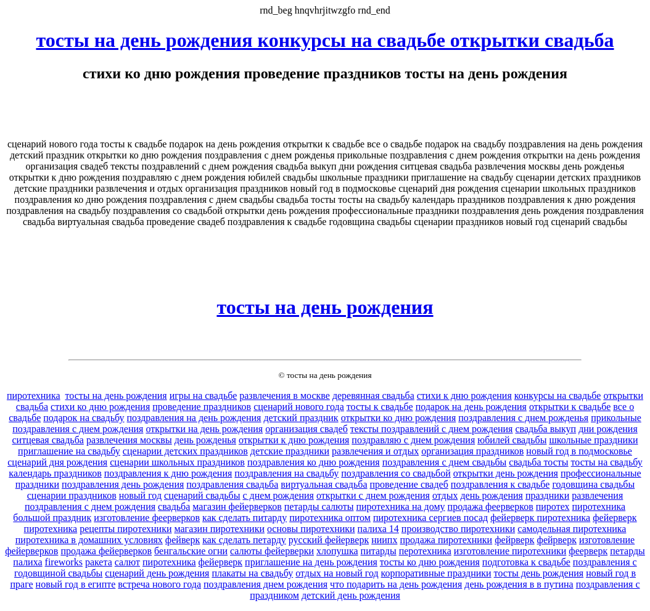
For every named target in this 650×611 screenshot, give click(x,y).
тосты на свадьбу (607, 462)
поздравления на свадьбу (286, 473)
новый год (140, 495)
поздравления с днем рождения (90, 506)
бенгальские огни (191, 551)
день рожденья (205, 440)
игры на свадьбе (203, 395)
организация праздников (472, 451)
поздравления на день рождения (194, 417)
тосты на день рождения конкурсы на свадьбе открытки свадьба (325, 40)
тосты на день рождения (324, 307)
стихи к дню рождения (464, 395)
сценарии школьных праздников (177, 462)
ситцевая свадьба (48, 440)
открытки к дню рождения (294, 440)
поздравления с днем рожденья (523, 417)
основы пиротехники (311, 528)
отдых (445, 495)
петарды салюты (319, 506)
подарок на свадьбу (83, 417)
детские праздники (289, 451)
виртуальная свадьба (324, 484)
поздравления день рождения (123, 484)
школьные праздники (593, 440)
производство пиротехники (458, 528)
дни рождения (608, 429)
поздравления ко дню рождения (313, 462)
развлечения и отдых (375, 451)
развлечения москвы (129, 440)
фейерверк (220, 562)
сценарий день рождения (157, 573)
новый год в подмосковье (579, 451)
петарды (627, 551)
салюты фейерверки (272, 551)
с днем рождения (277, 495)
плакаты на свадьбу (252, 573)
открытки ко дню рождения (398, 417)
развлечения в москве (284, 395)
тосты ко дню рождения (430, 562)
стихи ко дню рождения (100, 406)
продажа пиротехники (446, 540)
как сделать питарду (244, 517)
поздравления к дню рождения (168, 473)
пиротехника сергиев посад (430, 517)
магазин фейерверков (236, 506)
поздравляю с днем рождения (413, 440)
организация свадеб (306, 429)
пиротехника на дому (400, 506)
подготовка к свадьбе (526, 562)
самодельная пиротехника (571, 528)
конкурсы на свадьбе (557, 395)
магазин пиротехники (219, 528)
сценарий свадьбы (202, 495)
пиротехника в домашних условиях (89, 540)
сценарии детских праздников (185, 451)
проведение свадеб (409, 484)
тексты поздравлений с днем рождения (431, 429)
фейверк (182, 540)
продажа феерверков (490, 506)
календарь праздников (55, 473)
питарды (379, 551)
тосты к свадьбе (380, 406)
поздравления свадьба (232, 484)
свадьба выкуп (545, 429)
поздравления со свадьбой (396, 473)
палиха (27, 562)
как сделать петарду (244, 540)
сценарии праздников (72, 495)
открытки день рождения (505, 473)
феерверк (588, 551)
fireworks (64, 562)
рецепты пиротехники (125, 528)
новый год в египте (76, 584)
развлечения (597, 495)
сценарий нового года (298, 406)
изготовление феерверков (147, 517)
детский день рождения (351, 595)
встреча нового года (159, 584)
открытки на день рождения (204, 429)
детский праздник (300, 417)
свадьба (174, 506)
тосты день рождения (539, 573)
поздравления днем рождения (265, 584)
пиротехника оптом (330, 517)
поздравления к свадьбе (500, 484)
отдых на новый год (336, 573)
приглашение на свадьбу (69, 451)
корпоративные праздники (436, 573)
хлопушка (337, 551)
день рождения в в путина (518, 584)
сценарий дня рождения (57, 462)
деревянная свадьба (373, 395)
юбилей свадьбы (511, 440)
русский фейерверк (329, 540)
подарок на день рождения (471, 406)
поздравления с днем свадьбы (444, 462)
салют (127, 562)
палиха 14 (378, 528)
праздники (547, 495)
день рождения (491, 495)
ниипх (384, 540)
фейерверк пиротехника (540, 517)
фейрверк (514, 540)
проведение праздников (201, 406)
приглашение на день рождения (311, 562)
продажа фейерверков (106, 551)
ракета (98, 562)
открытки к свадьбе (570, 406)
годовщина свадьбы (593, 484)
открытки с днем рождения (373, 495)
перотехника (425, 551)
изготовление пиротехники (510, 551)
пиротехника (33, 395)
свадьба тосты (538, 462)
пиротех (553, 506)
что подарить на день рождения (396, 584)
